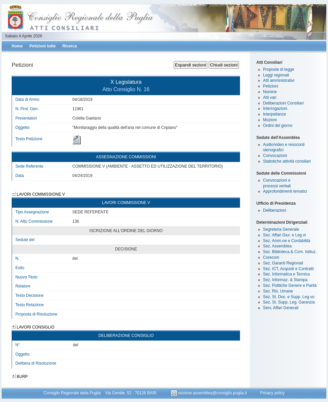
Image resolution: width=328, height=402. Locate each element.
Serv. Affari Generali (280, 308)
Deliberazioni (274, 210)
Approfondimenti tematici (285, 191)
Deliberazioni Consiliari (283, 103)
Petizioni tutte (42, 46)
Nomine (270, 91)
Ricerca (69, 46)
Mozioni (270, 120)
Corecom (271, 257)
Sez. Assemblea (277, 246)
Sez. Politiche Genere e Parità (290, 285)
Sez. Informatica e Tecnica (286, 274)
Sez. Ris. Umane (278, 291)
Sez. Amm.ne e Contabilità (286, 240)
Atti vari (269, 97)
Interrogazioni (275, 108)
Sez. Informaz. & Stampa (285, 279)
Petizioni (270, 86)
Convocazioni (275, 155)
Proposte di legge (278, 69)
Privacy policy (272, 393)
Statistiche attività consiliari (287, 161)
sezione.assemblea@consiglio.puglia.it (209, 393)
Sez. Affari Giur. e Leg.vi (284, 235)
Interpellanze (274, 114)
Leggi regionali (276, 75)
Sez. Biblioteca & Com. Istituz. (290, 251)
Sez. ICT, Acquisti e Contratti (288, 268)
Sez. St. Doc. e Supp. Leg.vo (288, 296)
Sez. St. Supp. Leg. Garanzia (289, 302)
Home (17, 46)
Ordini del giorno (277, 125)
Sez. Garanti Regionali (283, 263)
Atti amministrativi (278, 80)
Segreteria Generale (281, 229)
